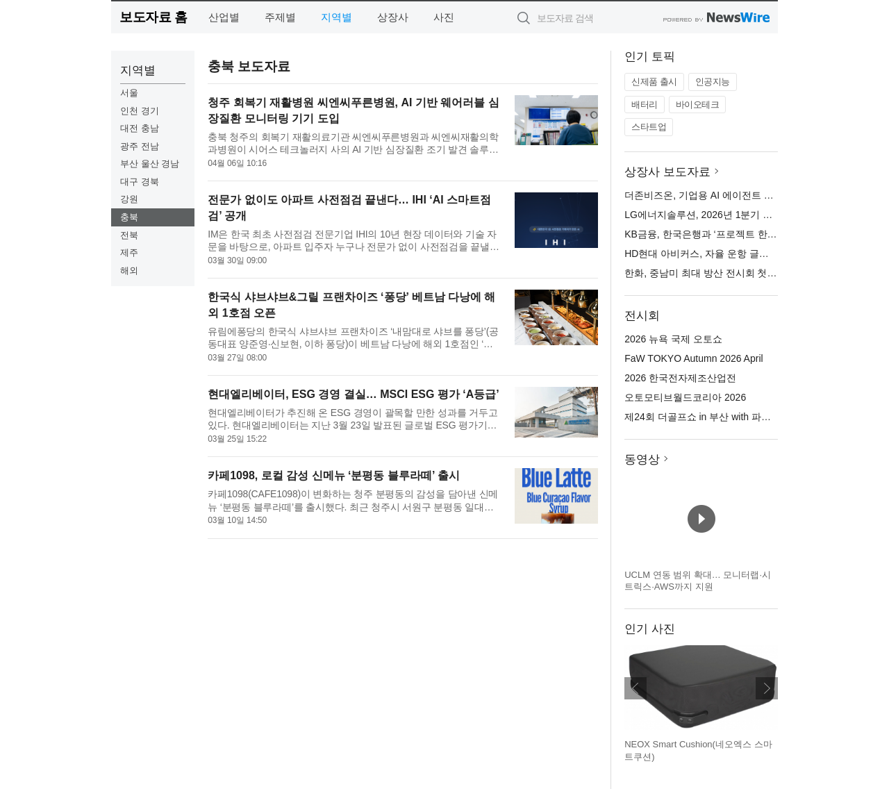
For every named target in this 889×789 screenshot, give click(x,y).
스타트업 (648, 127)
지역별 (336, 17)
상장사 (392, 17)
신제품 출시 (654, 81)
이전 (635, 688)
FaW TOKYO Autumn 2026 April (693, 358)
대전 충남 (139, 128)
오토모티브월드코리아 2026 (685, 397)
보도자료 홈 (153, 17)
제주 (129, 252)
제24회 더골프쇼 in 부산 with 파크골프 (707, 416)
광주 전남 (139, 146)
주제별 (280, 17)
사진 (443, 17)
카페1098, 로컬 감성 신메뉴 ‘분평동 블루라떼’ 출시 (334, 475)
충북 (129, 217)
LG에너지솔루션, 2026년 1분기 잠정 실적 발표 (725, 214)
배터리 (644, 104)
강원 (129, 199)
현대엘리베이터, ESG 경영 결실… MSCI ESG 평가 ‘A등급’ (353, 394)
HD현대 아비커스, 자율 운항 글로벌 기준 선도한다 (733, 253)
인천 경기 (139, 111)
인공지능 (712, 81)
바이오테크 (698, 104)
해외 (129, 270)
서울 (129, 93)
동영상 (642, 459)
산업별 (224, 17)
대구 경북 (139, 181)
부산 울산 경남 (149, 163)
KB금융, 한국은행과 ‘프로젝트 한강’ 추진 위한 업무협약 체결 (755, 234)
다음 (767, 688)
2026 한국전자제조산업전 (680, 377)
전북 (129, 235)
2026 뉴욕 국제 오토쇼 (673, 338)
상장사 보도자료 (667, 171)
